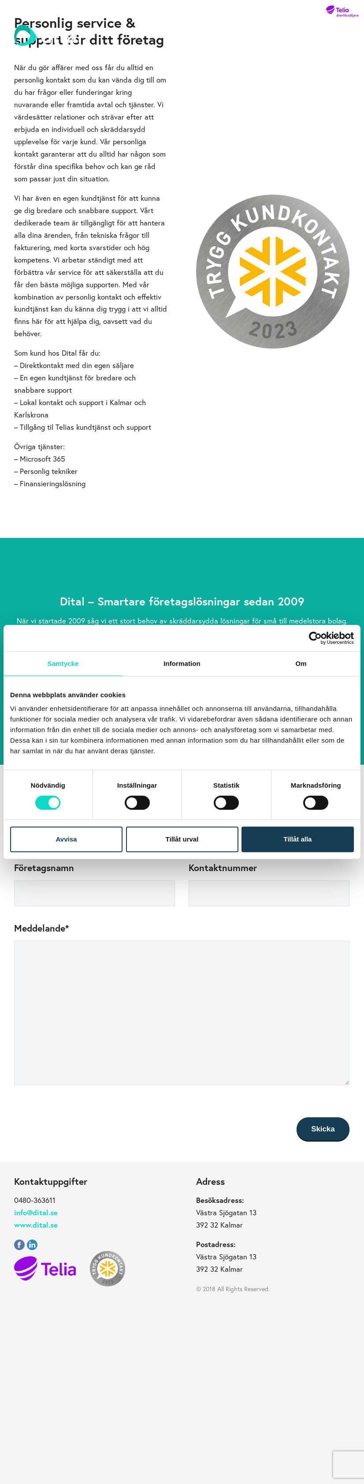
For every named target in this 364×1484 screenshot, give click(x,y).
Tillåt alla (298, 839)
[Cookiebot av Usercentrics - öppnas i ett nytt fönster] (315, 638)
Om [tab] (300, 663)
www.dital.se (36, 1225)
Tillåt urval (182, 839)
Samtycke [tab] (63, 663)
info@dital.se (36, 1212)
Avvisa (66, 839)
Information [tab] (182, 663)
